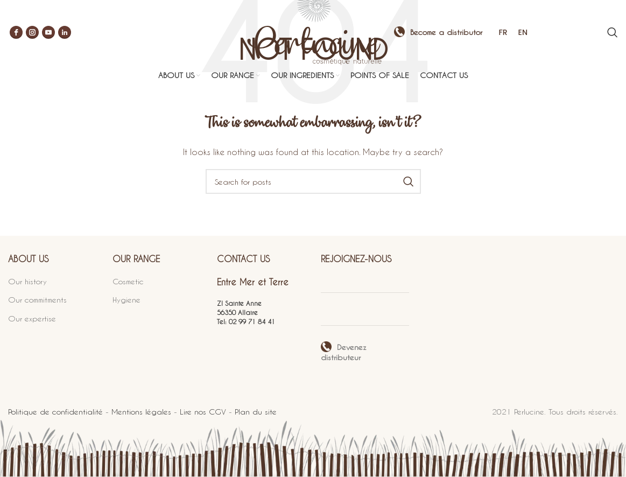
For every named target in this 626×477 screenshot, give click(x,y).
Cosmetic (128, 280)
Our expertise (32, 318)
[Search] (612, 32)
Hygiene (126, 299)
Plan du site (256, 411)
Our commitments (37, 299)
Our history (27, 280)
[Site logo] (313, 31)
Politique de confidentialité (55, 411)
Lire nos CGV (203, 411)
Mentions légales (141, 411)
